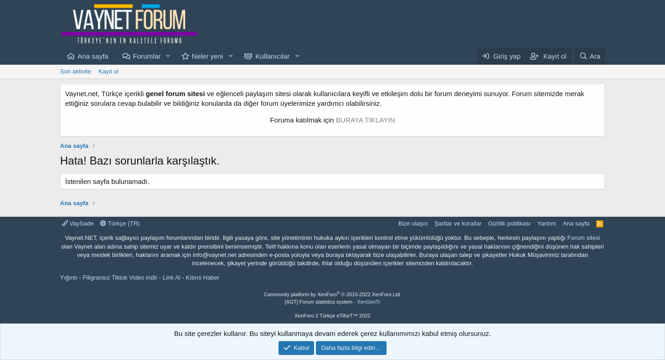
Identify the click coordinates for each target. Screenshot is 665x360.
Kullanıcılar (272, 56)
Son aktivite (75, 71)
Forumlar (147, 56)
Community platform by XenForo (332, 294)
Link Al (171, 277)
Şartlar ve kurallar (458, 223)
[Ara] (589, 56)
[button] (168, 56)
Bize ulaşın (413, 223)
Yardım (546, 223)
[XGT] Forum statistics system (333, 302)
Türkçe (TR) (120, 223)
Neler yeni (208, 56)
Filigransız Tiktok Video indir (120, 277)
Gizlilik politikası (509, 223)
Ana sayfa (93, 56)
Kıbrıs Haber (202, 277)
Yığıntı (69, 277)
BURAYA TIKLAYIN (365, 120)
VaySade (77, 223)
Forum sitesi (584, 237)
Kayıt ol (108, 71)
